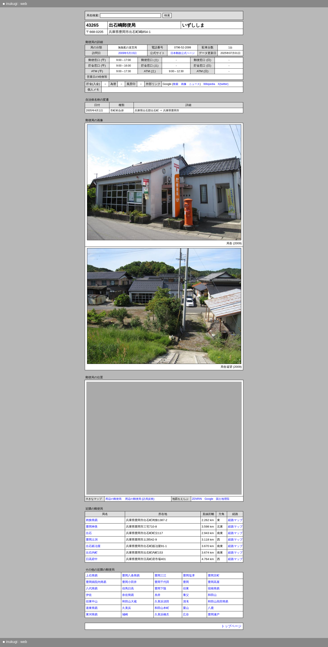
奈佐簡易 (128, 595)
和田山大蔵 (129, 601)
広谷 (186, 614)
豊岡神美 (92, 526)
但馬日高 (128, 588)
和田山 (212, 595)
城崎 (125, 614)
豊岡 (186, 582)
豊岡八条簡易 (131, 575)
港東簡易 (92, 608)
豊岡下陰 (160, 588)
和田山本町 (162, 608)
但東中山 (92, 601)
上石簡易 (92, 575)
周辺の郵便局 (113, 498)
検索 (175, 84)
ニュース (194, 84)
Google (208, 498)
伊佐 (89, 595)
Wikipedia (209, 84)
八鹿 (211, 608)
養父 (186, 595)
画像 (183, 84)
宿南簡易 (213, 588)
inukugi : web (14, 3)
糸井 (157, 595)
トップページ (231, 626)
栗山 (186, 608)
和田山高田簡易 (218, 601)
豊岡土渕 (92, 539)
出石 (89, 533)
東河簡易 (92, 614)
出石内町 (92, 552)
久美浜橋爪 (162, 614)
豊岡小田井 (129, 582)
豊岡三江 (160, 575)
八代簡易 (92, 588)
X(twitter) (223, 84)
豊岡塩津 (189, 575)
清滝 (186, 601)
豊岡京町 (213, 575)
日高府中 (92, 559)
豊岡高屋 (213, 582)
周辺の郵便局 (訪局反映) (139, 498)
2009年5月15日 (127, 53)
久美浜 (126, 608)
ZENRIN (197, 498)
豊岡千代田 (162, 582)
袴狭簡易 (92, 520)
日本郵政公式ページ (182, 53)
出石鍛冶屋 (93, 546)
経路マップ (235, 520)
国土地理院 (222, 498)
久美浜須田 (162, 601)
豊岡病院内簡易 (96, 582)
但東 (186, 588)
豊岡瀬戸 (213, 614)
